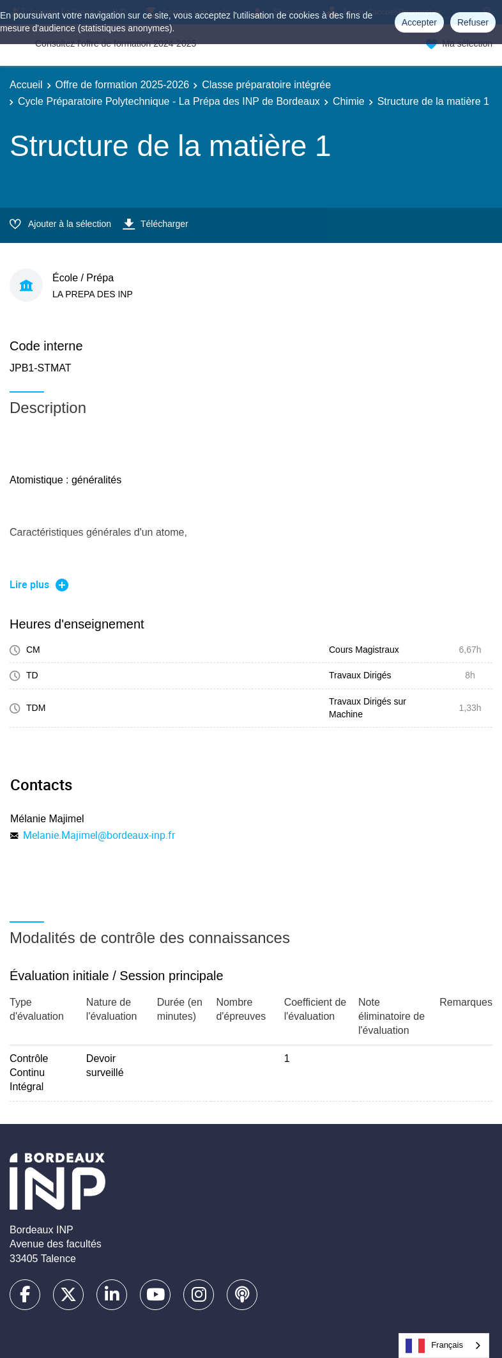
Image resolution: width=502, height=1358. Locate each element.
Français (434, 1346)
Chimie (349, 101)
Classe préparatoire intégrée (266, 84)
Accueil (26, 84)
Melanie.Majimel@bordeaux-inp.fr (99, 835)
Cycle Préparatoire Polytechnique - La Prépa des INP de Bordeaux (169, 101)
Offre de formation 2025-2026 (123, 84)
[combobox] (444, 1345)
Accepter (419, 22)
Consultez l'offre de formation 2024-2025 (115, 43)
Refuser (473, 22)
